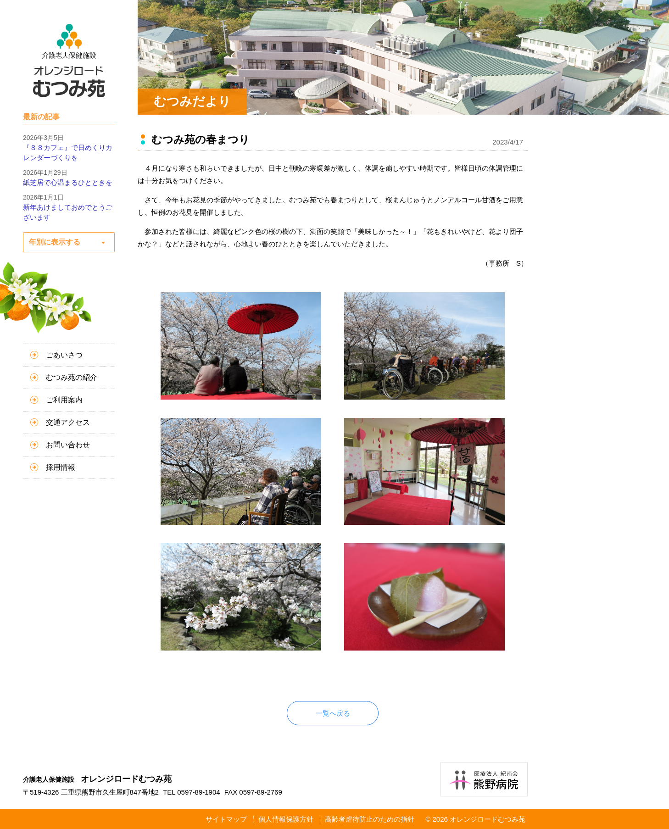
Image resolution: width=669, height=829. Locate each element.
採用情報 (60, 467)
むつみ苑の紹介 (71, 377)
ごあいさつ (64, 355)
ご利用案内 (64, 400)
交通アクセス (68, 422)
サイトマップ (226, 819)
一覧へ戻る (333, 713)
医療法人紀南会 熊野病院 (484, 779)
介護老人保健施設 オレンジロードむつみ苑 (69, 60)
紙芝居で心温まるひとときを (67, 182)
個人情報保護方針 (285, 819)
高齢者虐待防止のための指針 (369, 819)
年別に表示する (54, 242)
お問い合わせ (68, 445)
